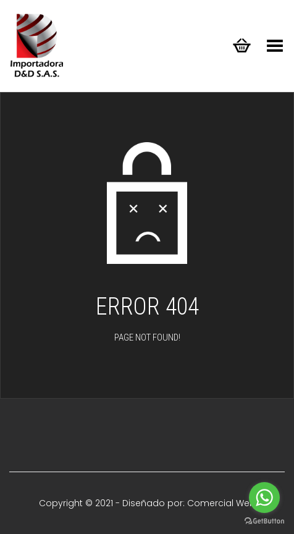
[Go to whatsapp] (264, 497)
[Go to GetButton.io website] (264, 521)
